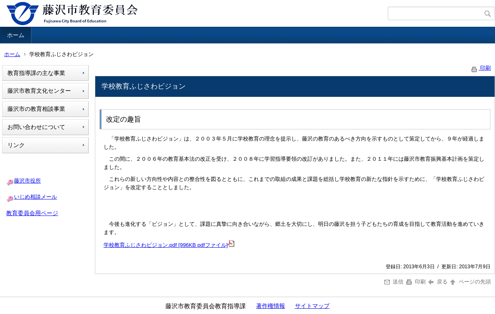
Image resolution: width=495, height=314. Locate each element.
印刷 (480, 68)
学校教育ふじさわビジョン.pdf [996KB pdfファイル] (166, 245)
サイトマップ (312, 305)
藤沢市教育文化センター (39, 90)
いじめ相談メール (35, 197)
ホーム (15, 35)
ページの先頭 (470, 282)
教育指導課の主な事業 (36, 73)
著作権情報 (270, 305)
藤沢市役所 (27, 181)
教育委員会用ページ (32, 213)
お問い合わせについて (36, 127)
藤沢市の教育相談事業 (36, 108)
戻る (438, 282)
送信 (394, 282)
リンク (16, 145)
